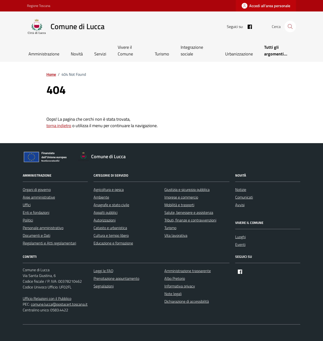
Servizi (100, 54)
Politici (28, 220)
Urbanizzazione (239, 54)
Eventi (240, 244)
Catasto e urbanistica (110, 228)
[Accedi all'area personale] (266, 5)
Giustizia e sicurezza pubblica (187, 189)
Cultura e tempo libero (111, 235)
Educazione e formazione (113, 243)
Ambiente (101, 197)
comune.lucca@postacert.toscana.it (59, 304)
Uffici (27, 205)
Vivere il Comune (125, 50)
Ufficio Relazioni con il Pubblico (47, 298)
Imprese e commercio (181, 197)
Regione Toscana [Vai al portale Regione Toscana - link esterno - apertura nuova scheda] (38, 5)
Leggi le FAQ (103, 271)
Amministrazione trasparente (187, 271)
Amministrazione (43, 54)
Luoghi (240, 237)
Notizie (240, 189)
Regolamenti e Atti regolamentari (49, 243)
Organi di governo (37, 189)
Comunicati (244, 197)
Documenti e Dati (36, 235)
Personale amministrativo (43, 228)
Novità (77, 54)
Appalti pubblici (105, 212)
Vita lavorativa (175, 235)
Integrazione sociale (192, 50)
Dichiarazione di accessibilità (186, 301)
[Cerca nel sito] (290, 26)
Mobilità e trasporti (179, 205)
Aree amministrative (39, 197)
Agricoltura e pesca (109, 189)
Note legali (173, 294)
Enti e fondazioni (36, 212)
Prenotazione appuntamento (116, 278)
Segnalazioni (104, 286)
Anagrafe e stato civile (111, 205)
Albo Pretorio (174, 278)
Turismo (162, 54)
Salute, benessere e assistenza (188, 212)
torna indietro (58, 125)
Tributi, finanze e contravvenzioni (190, 220)
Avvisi (240, 205)
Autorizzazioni (105, 220)
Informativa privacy (179, 286)
